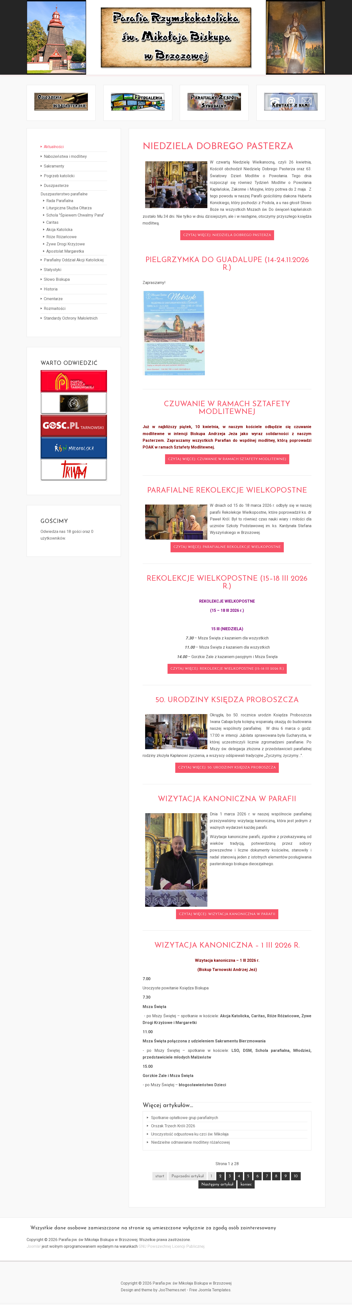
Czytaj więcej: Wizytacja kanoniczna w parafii (227, 915)
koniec (246, 1186)
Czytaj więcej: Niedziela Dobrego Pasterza (227, 236)
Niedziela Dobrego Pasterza (227, 147)
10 (296, 1178)
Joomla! (34, 1247)
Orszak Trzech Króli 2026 (172, 1127)
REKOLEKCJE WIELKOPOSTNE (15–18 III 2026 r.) (227, 583)
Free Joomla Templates (210, 1291)
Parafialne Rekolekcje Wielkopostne (227, 492)
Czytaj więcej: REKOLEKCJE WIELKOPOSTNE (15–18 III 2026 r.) (227, 670)
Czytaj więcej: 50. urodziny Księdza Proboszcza (227, 769)
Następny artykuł (217, 1186)
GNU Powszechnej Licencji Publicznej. (172, 1247)
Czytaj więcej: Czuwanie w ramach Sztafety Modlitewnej (227, 460)
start (159, 1178)
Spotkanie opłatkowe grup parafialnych (184, 1118)
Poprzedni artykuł (188, 1178)
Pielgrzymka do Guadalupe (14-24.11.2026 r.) (227, 265)
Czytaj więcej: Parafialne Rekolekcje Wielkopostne (227, 548)
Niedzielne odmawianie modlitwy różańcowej (190, 1143)
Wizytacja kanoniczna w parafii (227, 800)
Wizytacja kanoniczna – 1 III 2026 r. (227, 947)
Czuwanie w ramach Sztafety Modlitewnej (227, 409)
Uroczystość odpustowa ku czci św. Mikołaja (189, 1135)
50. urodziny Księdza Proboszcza (227, 701)
